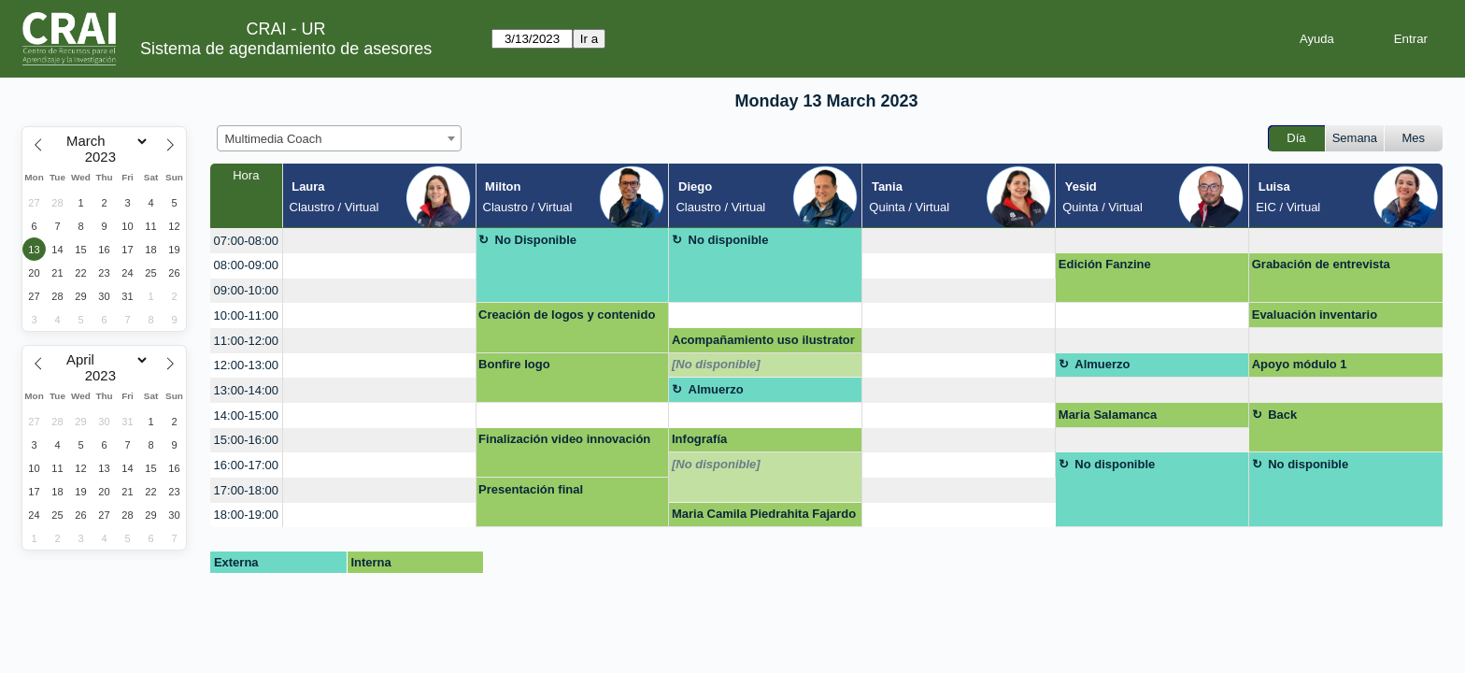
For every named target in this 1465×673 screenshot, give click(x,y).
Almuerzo (1102, 364)
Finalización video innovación (564, 439)
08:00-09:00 (246, 265)
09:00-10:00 (246, 290)
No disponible (729, 240)
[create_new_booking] (379, 240)
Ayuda (1317, 39)
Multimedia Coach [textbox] (273, 139)
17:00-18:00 (246, 490)
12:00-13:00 (246, 365)
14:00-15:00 (246, 415)
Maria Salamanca (1108, 415)
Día (1296, 138)
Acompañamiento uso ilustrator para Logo (763, 343)
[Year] (104, 157)
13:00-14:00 (246, 390)
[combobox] (339, 138)
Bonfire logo (514, 364)
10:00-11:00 (246, 315)
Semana (1354, 138)
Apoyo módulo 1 (1299, 364)
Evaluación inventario (1314, 315)
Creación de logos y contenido (566, 315)
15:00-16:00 (246, 440)
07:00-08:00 (246, 241)
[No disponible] (716, 364)
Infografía (699, 439)
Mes (1414, 138)
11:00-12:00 (246, 341)
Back (1282, 415)
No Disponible (535, 240)
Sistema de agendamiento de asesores (286, 48)
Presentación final (530, 489)
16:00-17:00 (246, 465)
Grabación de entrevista (1321, 264)
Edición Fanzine (1105, 264)
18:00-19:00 (246, 515)
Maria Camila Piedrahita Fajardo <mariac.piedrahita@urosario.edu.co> (765, 517)
